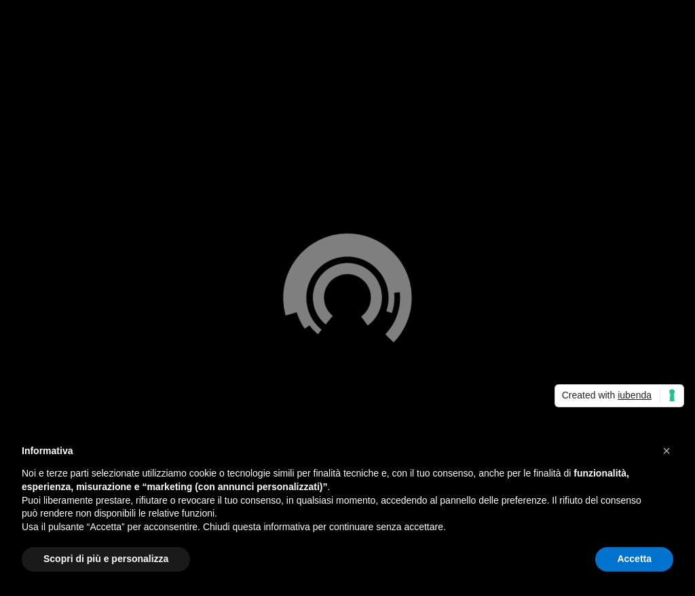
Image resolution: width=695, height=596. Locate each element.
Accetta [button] (634, 558)
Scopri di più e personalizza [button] (105, 558)
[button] (666, 451)
